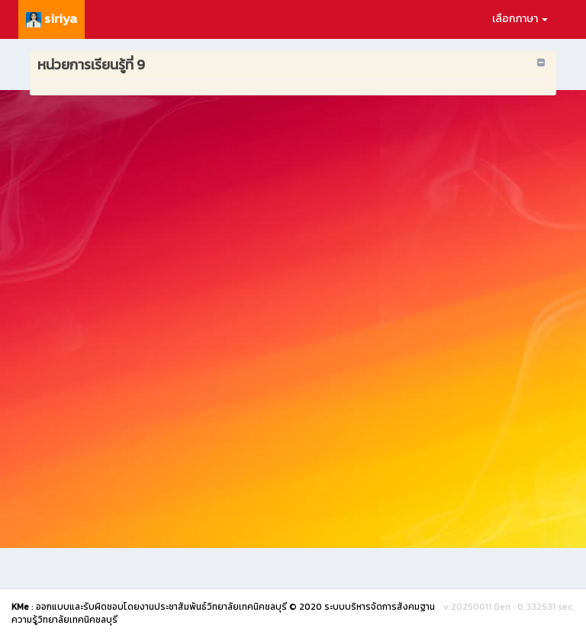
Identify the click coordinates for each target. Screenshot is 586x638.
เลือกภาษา (520, 19)
